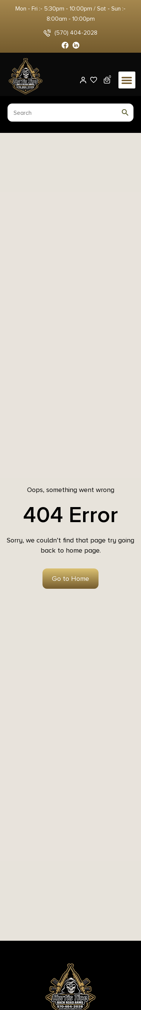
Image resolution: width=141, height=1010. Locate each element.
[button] (126, 80)
